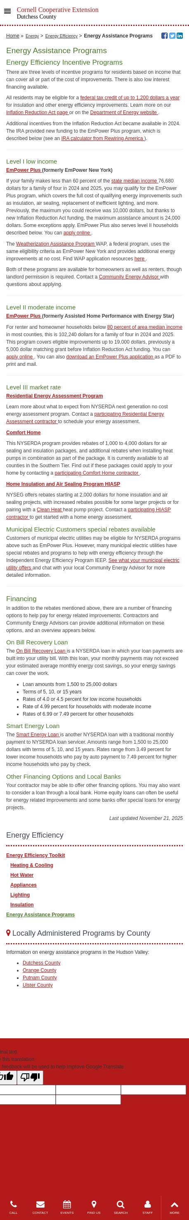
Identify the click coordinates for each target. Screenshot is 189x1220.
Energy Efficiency (61, 36)
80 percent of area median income (144, 327)
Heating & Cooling (31, 865)
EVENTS (67, 1207)
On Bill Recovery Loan (41, 651)
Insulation (22, 905)
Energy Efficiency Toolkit (35, 855)
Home (12, 36)
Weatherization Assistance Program (56, 244)
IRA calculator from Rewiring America (102, 138)
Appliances (23, 885)
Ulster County (38, 985)
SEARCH (120, 1207)
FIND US (94, 1207)
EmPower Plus (24, 170)
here (140, 259)
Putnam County (40, 978)
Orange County (39, 970)
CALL (13, 1207)
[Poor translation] (30, 1077)
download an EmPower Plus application (110, 357)
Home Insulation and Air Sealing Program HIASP (63, 484)
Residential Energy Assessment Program (54, 396)
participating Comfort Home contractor (96, 473)
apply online (77, 233)
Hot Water (21, 875)
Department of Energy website (124, 112)
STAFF (147, 1207)
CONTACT (40, 1207)
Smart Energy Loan (38, 735)
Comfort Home (23, 433)
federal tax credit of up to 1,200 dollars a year (130, 98)
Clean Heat (50, 510)
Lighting (20, 895)
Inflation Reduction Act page (37, 112)
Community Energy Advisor (129, 277)
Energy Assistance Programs (40, 915)
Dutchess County (41, 963)
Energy (32, 36)
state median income (134, 181)
